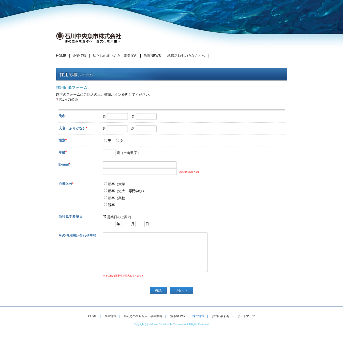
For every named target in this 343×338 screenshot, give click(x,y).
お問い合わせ (221, 323)
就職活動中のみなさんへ (186, 56)
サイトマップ (246, 323)
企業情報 (79, 56)
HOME (61, 56)
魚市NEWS (152, 56)
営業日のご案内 (119, 217)
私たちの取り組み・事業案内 (115, 56)
